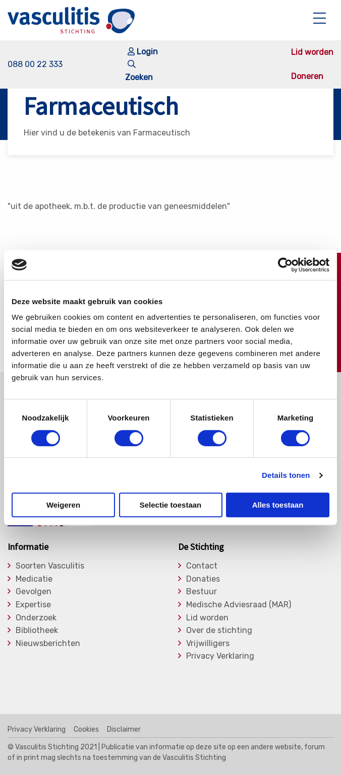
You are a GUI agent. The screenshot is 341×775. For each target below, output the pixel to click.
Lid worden (312, 52)
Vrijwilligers (208, 644)
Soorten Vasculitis (50, 566)
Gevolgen (33, 592)
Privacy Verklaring (220, 656)
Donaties (203, 579)
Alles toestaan (278, 505)
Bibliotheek (37, 630)
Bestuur (201, 592)
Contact (201, 566)
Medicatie (34, 579)
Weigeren (63, 505)
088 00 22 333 (35, 64)
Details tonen (286, 475)
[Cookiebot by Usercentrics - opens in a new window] (285, 264)
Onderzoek (36, 618)
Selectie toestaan (171, 505)
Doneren (307, 77)
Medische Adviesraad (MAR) (238, 605)
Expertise (33, 605)
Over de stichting (219, 630)
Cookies (86, 729)
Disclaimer (124, 729)
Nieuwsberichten (48, 644)
